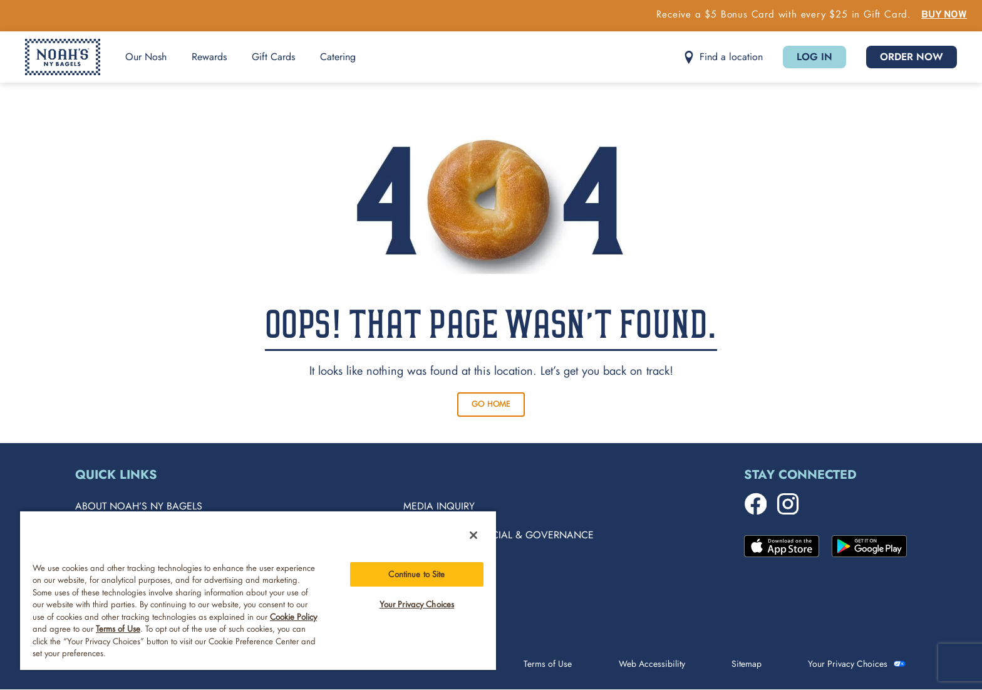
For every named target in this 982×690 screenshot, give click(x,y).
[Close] (473, 535)
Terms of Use (548, 663)
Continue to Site (416, 574)
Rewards (209, 57)
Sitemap (746, 663)
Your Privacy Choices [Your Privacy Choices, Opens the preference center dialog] (417, 604)
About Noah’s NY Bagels (138, 506)
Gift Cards (273, 57)
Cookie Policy (293, 617)
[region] (258, 590)
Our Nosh (146, 57)
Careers (424, 564)
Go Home (491, 404)
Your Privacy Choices (847, 663)
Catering (338, 57)
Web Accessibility (652, 663)
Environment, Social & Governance (498, 535)
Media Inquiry (439, 506)
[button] (723, 57)
